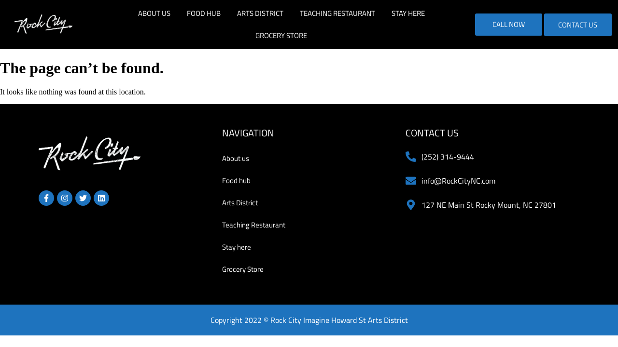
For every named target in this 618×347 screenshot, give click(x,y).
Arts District (260, 13)
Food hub (204, 13)
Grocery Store (281, 35)
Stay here (408, 13)
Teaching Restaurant (337, 13)
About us (154, 13)
